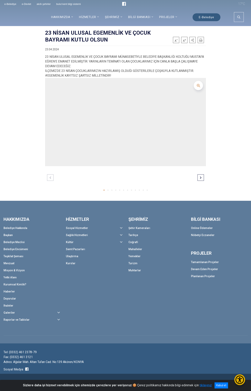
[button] (192, 40)
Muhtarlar (134, 270)
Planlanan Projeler (203, 276)
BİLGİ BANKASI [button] (139, 17)
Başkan (8, 235)
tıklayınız (206, 385)
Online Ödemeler (202, 228)
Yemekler (134, 256)
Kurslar (70, 263)
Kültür (70, 242)
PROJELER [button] (166, 17)
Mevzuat (9, 263)
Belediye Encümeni (16, 249)
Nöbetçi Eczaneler (203, 235)
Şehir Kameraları (139, 228)
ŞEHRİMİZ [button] (112, 17)
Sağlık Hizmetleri (77, 235)
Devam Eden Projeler (204, 269)
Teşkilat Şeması (13, 256)
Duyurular (10, 298)
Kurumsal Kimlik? (15, 284)
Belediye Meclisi (14, 242)
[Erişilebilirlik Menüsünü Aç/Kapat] (239, 379)
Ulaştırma (72, 256)
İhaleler (8, 305)
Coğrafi (133, 242)
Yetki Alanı (10, 277)
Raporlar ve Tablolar (17, 319)
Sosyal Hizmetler (77, 228)
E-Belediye (206, 17)
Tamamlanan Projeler (205, 262)
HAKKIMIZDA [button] (60, 17)
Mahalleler (135, 249)
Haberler (9, 291)
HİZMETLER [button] (87, 17)
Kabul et (221, 385)
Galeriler (9, 312)
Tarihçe (133, 235)
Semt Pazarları (75, 249)
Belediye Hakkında (15, 228)
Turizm (132, 263)
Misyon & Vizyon (14, 270)
